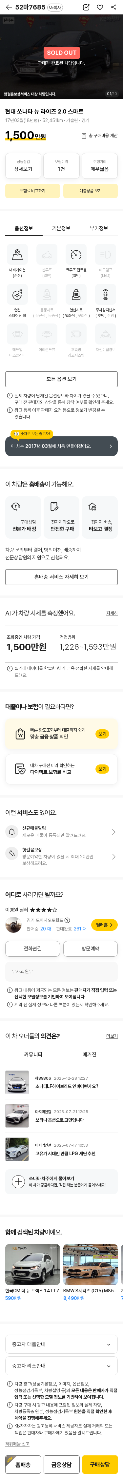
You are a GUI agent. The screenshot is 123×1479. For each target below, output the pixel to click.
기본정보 (61, 228)
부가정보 (99, 228)
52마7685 (39, 7)
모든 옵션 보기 (62, 379)
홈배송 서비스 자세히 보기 (61, 577)
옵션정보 (24, 228)
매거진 (89, 1055)
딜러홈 (102, 924)
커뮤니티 (33, 1055)
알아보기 (61, 734)
